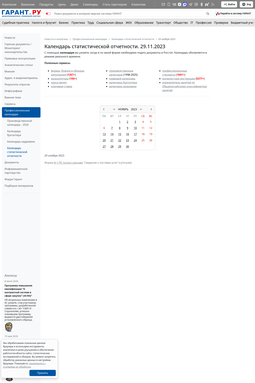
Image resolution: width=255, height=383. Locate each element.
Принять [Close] (42, 373)
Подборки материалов (19, 186)
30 (127, 146)
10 (135, 128)
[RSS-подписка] (213, 4)
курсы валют (59, 82)
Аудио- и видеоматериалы (21, 78)
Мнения (10, 71)
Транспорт (163, 23)
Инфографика (13, 91)
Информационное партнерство (16, 171)
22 (119, 140)
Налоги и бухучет (44, 23)
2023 (134, 109)
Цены (62, 4)
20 (104, 140)
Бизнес (64, 23)
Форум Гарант (13, 179)
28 (111, 146)
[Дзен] (179, 4)
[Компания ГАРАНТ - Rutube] (207, 4)
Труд (90, 23)
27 (104, 146)
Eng (246, 4)
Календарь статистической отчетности (17, 152)
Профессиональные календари (17, 112)
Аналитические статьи (19, 65)
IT (192, 23)
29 (119, 146)
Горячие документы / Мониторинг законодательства (18, 48)
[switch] (48, 13)
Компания (9, 4)
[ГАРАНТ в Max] (185, 4)
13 (104, 134)
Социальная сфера (109, 23)
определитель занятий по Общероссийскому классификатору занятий (184, 86)
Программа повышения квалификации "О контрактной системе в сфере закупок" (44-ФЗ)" (18, 290)
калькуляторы (59, 78)
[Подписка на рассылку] (163, 4)
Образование (144, 23)
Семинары (90, 4)
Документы (12, 162)
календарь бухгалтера (123, 82)
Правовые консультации (20, 58)
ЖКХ (129, 23)
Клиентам (139, 4)
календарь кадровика (122, 86)
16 (127, 134)
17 (135, 134)
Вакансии (28, 4)
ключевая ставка (61, 86)
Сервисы (10, 104)
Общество (181, 23)
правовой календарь (122, 78)
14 (111, 134)
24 (135, 140)
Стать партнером (115, 4)
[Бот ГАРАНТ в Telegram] (196, 4)
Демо (74, 4)
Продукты (46, 4)
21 (111, 140)
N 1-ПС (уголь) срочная (68, 162)
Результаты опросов (17, 84)
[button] (233, 14)
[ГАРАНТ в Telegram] (191, 4)
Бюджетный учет (243, 23)
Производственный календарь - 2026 (19, 122)
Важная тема (13, 97)
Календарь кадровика (21, 141)
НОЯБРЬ (123, 109)
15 (119, 134)
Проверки (221, 23)
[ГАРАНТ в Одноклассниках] (202, 4)
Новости (10, 37)
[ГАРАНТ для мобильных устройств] (169, 4)
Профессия (204, 23)
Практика (78, 23)
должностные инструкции (178, 78)
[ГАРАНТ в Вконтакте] (174, 4)
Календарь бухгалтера (14, 133)
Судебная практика (15, 23)
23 (127, 140)
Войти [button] (229, 4)
